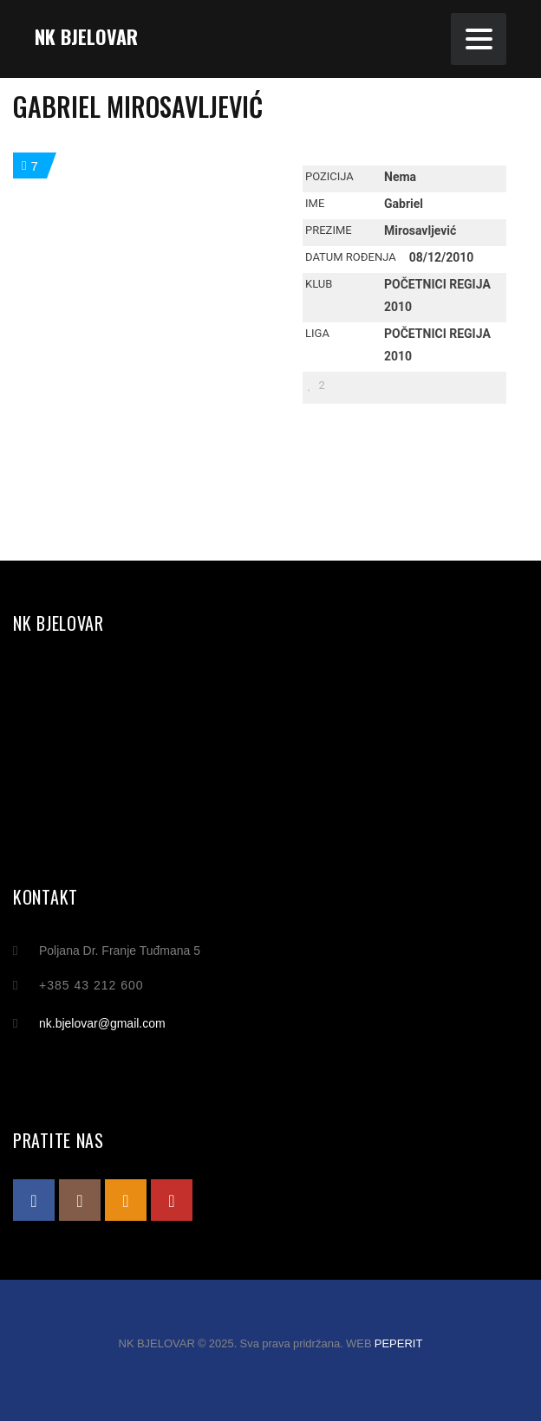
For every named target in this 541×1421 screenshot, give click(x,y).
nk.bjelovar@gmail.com (102, 1023)
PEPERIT (399, 1343)
